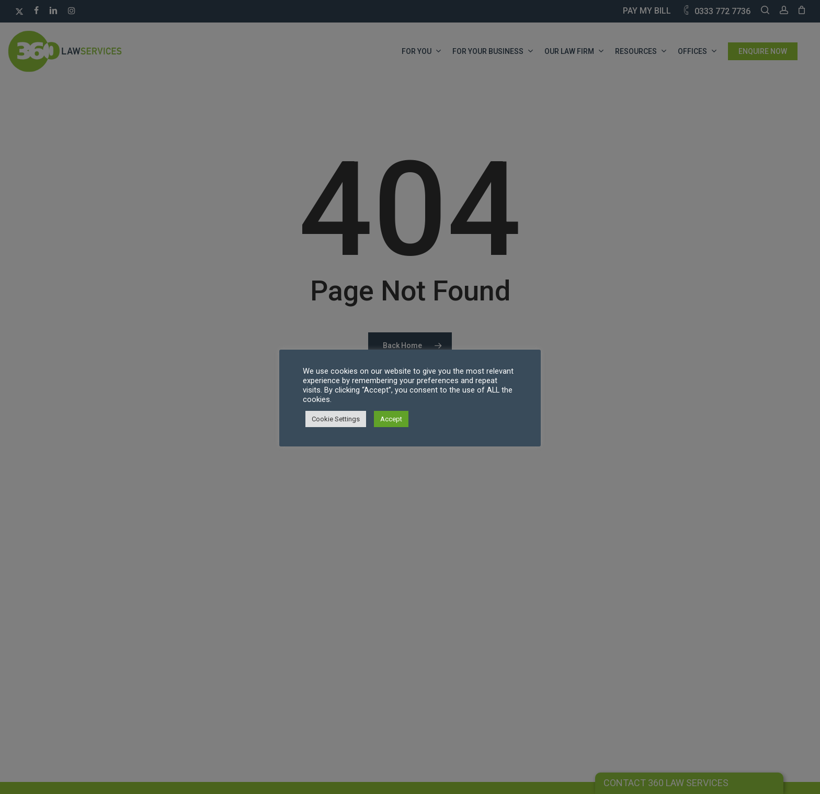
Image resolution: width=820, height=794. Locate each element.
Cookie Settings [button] (336, 419)
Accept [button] (391, 419)
